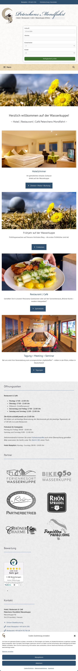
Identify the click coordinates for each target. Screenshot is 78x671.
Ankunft (26, 28)
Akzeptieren (39, 657)
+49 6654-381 (32, 2)
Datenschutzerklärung (41, 668)
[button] (75, 636)
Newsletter (53, 2)
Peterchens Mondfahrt (40, 14)
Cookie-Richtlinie (29, 668)
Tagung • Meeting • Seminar (39, 355)
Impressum (51, 668)
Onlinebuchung (44, 2)
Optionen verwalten (7, 651)
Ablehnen (39, 663)
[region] (39, 90)
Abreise (26, 35)
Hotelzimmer (39, 171)
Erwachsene (28, 42)
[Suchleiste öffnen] (73, 67)
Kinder (26, 50)
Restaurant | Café (39, 294)
